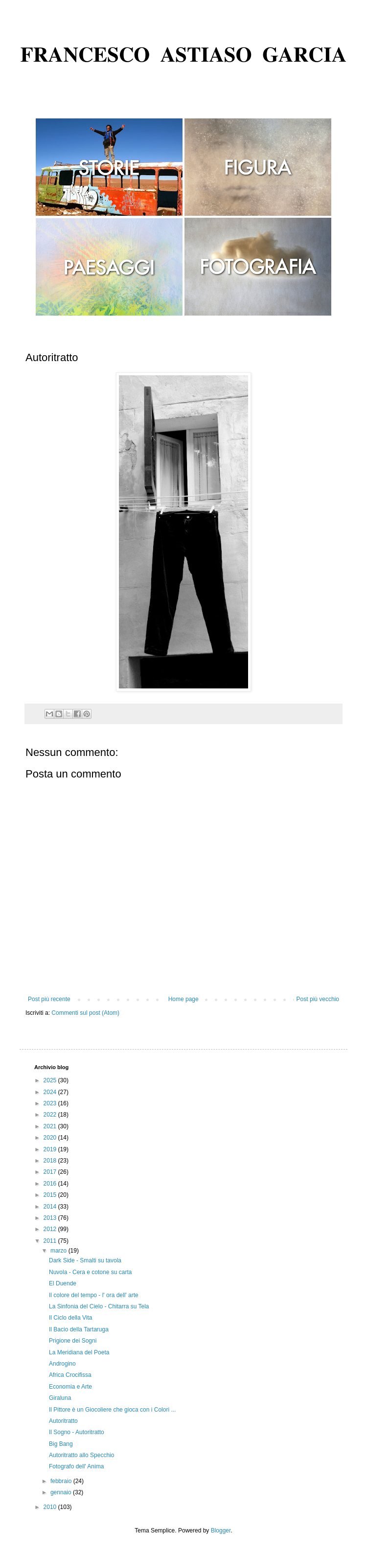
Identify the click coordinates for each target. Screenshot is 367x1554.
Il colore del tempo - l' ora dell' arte (93, 1295)
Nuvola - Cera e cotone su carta (90, 1272)
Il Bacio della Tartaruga (79, 1329)
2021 (51, 1126)
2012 (51, 1229)
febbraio (61, 1481)
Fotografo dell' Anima (76, 1466)
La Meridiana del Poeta (79, 1352)
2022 (51, 1114)
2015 (51, 1194)
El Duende (62, 1283)
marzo (59, 1250)
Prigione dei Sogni (72, 1340)
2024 (51, 1092)
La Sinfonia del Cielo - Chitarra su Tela (99, 1306)
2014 (51, 1206)
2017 (51, 1171)
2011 (51, 1240)
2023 (51, 1103)
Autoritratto (63, 1420)
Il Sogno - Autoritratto (76, 1432)
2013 (51, 1217)
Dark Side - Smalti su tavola (85, 1260)
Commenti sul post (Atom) (85, 1012)
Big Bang (61, 1443)
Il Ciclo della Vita (70, 1317)
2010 (51, 1507)
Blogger (221, 1530)
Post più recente (49, 999)
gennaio (61, 1492)
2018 (51, 1160)
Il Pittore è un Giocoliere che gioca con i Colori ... (112, 1409)
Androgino (62, 1363)
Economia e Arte (70, 1386)
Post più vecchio (318, 999)
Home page (183, 999)
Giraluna (60, 1397)
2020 (51, 1137)
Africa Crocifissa (70, 1374)
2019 (51, 1149)
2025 (51, 1080)
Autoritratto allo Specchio (81, 1455)
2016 (51, 1183)
